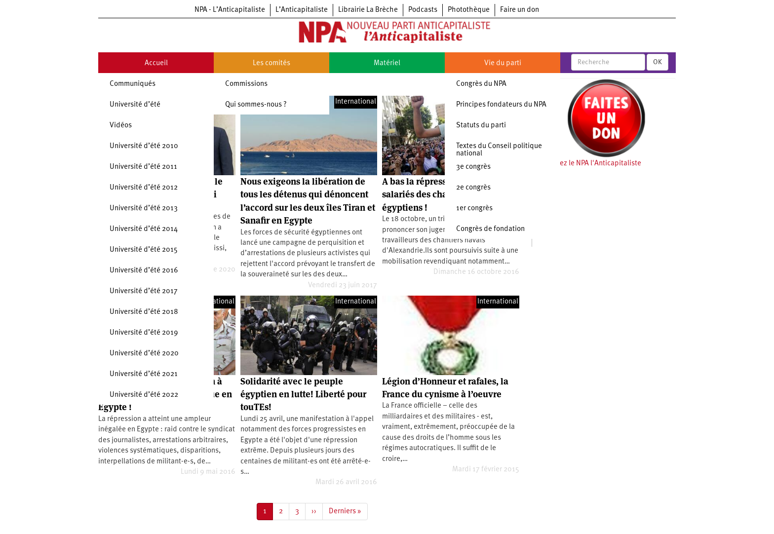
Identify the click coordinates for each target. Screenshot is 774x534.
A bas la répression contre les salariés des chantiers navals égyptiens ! (442, 194)
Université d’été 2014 (144, 229)
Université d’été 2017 (144, 291)
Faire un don (519, 10)
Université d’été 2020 (144, 353)
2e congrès (473, 187)
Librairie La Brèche (368, 10)
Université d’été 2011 (143, 167)
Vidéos (121, 125)
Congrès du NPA (481, 84)
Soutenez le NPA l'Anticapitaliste (589, 163)
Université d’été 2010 (144, 146)
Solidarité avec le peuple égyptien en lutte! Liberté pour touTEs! (303, 394)
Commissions (246, 84)
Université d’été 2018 (144, 312)
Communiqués (132, 84)
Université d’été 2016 (144, 270)
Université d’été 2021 (144, 374)
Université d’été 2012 (144, 187)
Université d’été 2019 (144, 333)
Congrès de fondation (490, 229)
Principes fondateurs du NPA (501, 105)
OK (657, 62)
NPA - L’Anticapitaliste (229, 10)
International (355, 102)
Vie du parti (502, 63)
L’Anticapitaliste (301, 10)
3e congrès (473, 167)
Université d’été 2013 (144, 208)
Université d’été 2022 (144, 395)
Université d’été (135, 105)
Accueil (156, 63)
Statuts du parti (481, 125)
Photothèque (469, 10)
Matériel (387, 63)
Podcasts (422, 10)
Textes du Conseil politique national (499, 150)
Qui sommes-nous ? (256, 105)
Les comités (271, 63)
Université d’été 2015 (144, 250)
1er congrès (474, 208)
